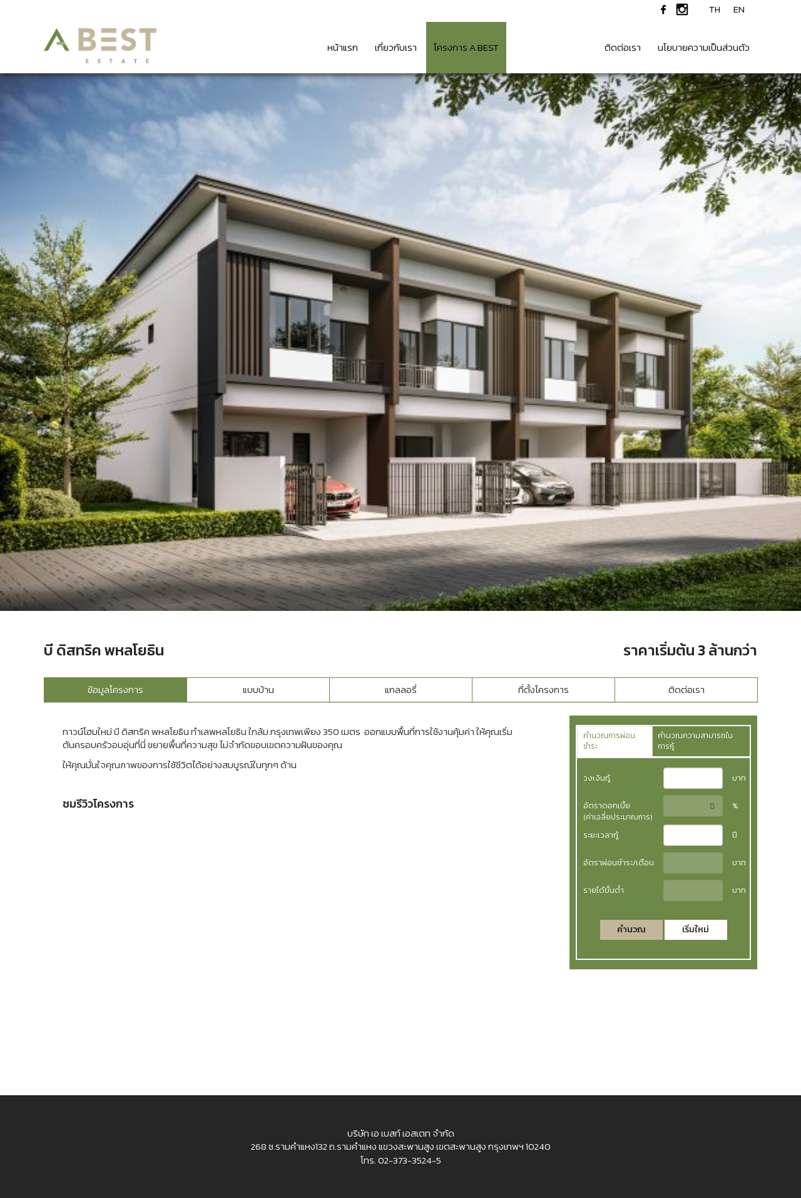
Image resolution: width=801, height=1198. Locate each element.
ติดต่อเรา (623, 47)
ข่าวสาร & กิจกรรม (552, 47)
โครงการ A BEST (466, 47)
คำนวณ (631, 929)
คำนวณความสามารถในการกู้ (695, 741)
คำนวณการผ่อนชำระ (609, 741)
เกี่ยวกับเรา (396, 47)
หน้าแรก (342, 47)
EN (739, 9)
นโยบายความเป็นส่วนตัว (704, 47)
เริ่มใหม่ (695, 929)
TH (714, 9)
